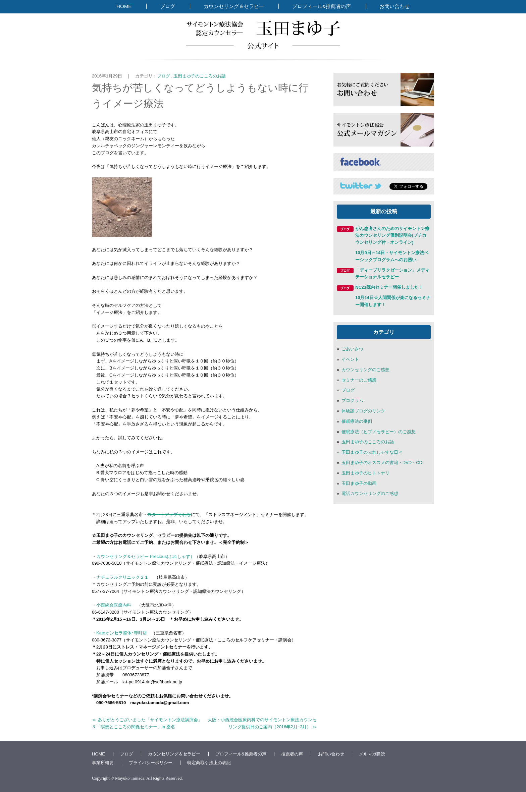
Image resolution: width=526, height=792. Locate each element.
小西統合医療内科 (113, 605)
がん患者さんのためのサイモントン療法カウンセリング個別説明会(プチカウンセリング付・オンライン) (392, 235)
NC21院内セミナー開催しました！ (389, 287)
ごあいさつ (352, 348)
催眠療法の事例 (356, 421)
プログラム (352, 400)
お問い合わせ (394, 6)
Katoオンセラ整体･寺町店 (121, 632)
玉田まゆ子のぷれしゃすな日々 (372, 452)
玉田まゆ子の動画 (358, 483)
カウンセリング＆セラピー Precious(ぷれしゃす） (145, 556)
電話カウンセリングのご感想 (369, 493)
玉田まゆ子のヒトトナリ (365, 472)
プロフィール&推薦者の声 (321, 6)
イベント (350, 359)
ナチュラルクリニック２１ (125, 577)
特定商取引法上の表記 (209, 762)
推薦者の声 (292, 753)
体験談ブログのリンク (363, 410)
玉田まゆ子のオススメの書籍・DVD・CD (381, 462)
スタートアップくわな (169, 514)
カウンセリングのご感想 (365, 369)
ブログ (167, 6)
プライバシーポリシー (150, 762)
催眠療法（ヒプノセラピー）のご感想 (378, 431)
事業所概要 (103, 762)
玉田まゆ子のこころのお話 (199, 75)
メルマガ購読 (372, 753)
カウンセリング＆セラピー (234, 6)
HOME (124, 6)
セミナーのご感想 (358, 380)
